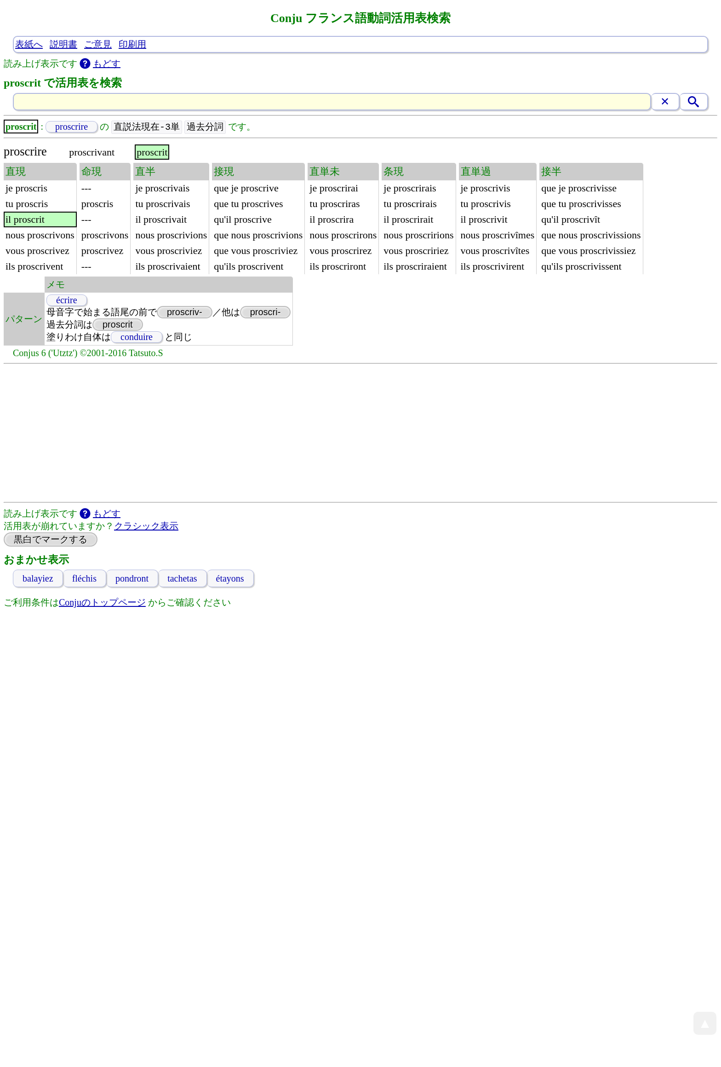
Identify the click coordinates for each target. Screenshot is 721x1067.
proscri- (265, 312)
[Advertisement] (360, 433)
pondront (132, 579)
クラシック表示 (146, 526)
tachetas (182, 579)
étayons (230, 579)
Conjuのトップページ (102, 603)
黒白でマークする (50, 540)
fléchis (84, 579)
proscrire (71, 127)
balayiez (38, 579)
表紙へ (29, 44)
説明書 (63, 44)
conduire (136, 337)
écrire (66, 300)
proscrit (118, 325)
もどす (106, 63)
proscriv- (184, 312)
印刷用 (132, 44)
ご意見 (98, 44)
